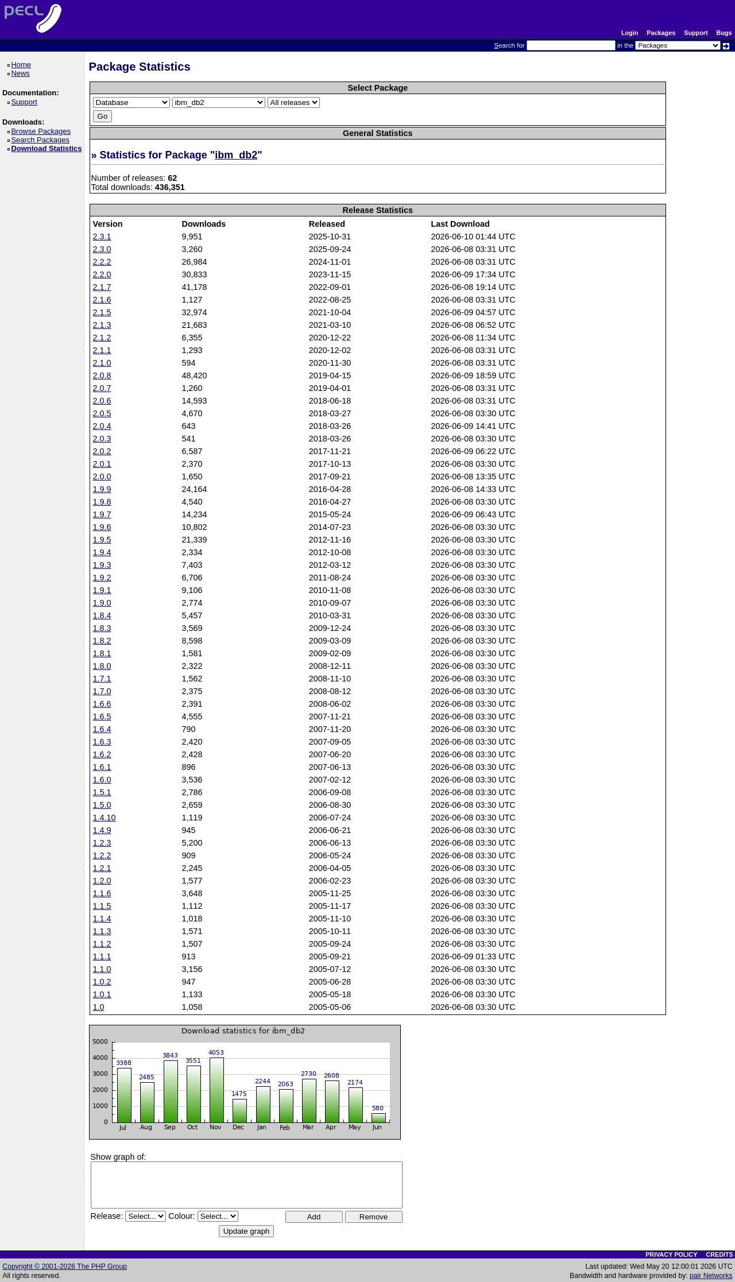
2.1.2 (102, 337)
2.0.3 (102, 438)
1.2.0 (102, 880)
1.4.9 (102, 830)
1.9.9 (102, 489)
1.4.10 (104, 817)
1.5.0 (102, 805)
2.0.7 (102, 388)
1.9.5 (102, 539)
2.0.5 (102, 413)
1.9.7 (102, 514)
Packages (661, 32)
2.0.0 (102, 476)
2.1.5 (102, 312)
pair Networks (711, 1276)
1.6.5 (102, 716)
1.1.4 (102, 918)
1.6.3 (102, 741)
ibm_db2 (236, 155)
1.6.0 (102, 779)
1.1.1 (102, 956)
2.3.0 (102, 249)
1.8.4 (102, 615)
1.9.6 (102, 527)
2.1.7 (102, 287)
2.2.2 (102, 261)
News (22, 73)
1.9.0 (102, 602)
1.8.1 (102, 653)
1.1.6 (102, 893)
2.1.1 (102, 350)
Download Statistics (48, 148)
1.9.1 (102, 590)
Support (695, 32)
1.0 (99, 1007)
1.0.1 (102, 994)
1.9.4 (102, 552)
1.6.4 (102, 729)
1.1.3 (102, 931)
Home (22, 64)
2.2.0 (102, 274)
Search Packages (41, 139)
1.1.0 (102, 969)
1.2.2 (102, 855)
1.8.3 (102, 628)
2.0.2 (102, 451)
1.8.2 (102, 640)
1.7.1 (102, 678)
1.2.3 (102, 842)
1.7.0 (102, 691)
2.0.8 (102, 375)
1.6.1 (102, 767)
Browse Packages (42, 131)
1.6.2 (102, 754)
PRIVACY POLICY (671, 1254)
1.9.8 (102, 501)
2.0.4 (102, 426)
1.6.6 (102, 703)
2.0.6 (102, 400)
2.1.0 (102, 362)
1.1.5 (102, 906)
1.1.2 (102, 943)
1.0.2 (102, 981)
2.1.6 (102, 299)
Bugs (724, 32)
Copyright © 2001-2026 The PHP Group (64, 1266)
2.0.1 (102, 463)
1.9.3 (102, 565)
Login (629, 32)
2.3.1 (102, 236)
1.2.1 (102, 868)
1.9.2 (102, 577)
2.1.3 (102, 325)
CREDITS (719, 1254)
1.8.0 (102, 666)
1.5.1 (102, 792)
